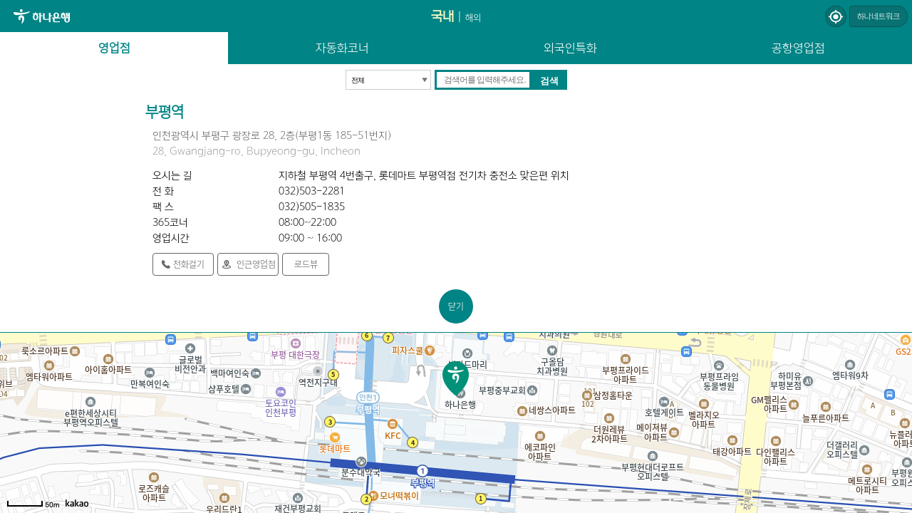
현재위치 (835, 16)
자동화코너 (342, 48)
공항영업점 (798, 48)
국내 (442, 16)
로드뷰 (306, 264)
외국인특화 (570, 48)
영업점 (114, 48)
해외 (473, 17)
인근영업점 (256, 264)
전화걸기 (188, 264)
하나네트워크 (878, 16)
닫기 (456, 306)
